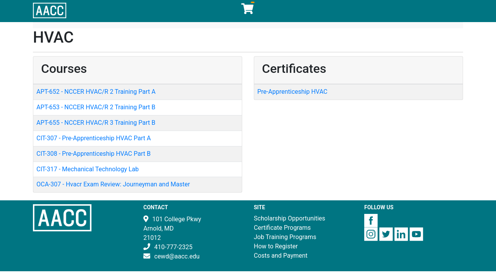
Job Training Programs (285, 237)
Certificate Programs (282, 227)
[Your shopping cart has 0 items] (248, 10)
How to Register (276, 246)
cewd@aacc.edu (177, 256)
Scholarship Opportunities (289, 218)
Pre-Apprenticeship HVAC (292, 91)
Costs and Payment (281, 255)
